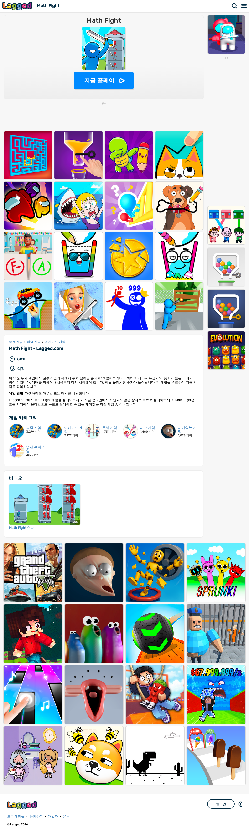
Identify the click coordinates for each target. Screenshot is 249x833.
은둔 (66, 816)
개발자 (53, 816)
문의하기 (36, 816)
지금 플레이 (99, 80)
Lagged (17, 6)
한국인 (221, 804)
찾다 (234, 6)
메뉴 (244, 6)
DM (240, 804)
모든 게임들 (16, 816)
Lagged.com (22, 805)
